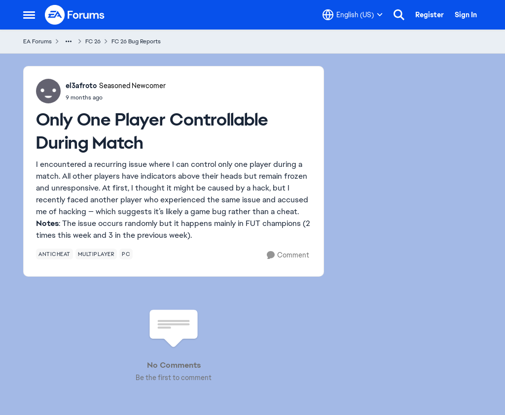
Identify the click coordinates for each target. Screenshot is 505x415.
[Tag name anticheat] (54, 254)
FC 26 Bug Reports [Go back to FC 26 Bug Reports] (136, 41)
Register (429, 14)
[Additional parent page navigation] (68, 41)
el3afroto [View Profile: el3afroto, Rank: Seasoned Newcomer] (81, 85)
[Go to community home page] (75, 15)
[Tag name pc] (126, 254)
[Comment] (288, 255)
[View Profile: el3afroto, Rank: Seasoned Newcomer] (48, 91)
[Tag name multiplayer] (96, 254)
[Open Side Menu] (29, 14)
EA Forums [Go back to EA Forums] (37, 41)
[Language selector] (352, 15)
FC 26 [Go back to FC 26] (93, 41)
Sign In (466, 14)
